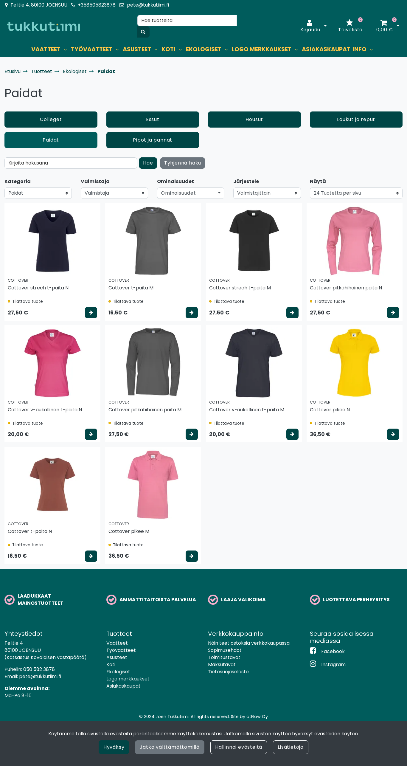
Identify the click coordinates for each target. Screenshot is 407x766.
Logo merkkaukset (128, 678)
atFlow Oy (257, 717)
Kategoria (17, 181)
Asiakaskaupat (123, 686)
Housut (254, 119)
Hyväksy (114, 747)
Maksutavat (222, 664)
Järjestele (246, 181)
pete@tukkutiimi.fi (148, 4)
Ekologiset (118, 671)
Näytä (318, 181)
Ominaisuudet (175, 181)
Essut (152, 119)
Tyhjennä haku (182, 162)
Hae (148, 162)
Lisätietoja (291, 747)
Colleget (51, 119)
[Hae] (187, 20)
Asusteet (116, 657)
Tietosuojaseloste (228, 671)
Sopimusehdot (225, 650)
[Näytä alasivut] (65, 49)
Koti (110, 664)
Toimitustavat (224, 657)
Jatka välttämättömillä (170, 747)
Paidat (51, 140)
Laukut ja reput (356, 119)
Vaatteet (117, 643)
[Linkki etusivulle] (43, 26)
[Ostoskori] (384, 26)
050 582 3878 (39, 669)
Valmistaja (95, 181)
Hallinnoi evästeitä (238, 747)
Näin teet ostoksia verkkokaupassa (249, 643)
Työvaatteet (121, 650)
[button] (190, 193)
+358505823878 (97, 4)
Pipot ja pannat (152, 140)
